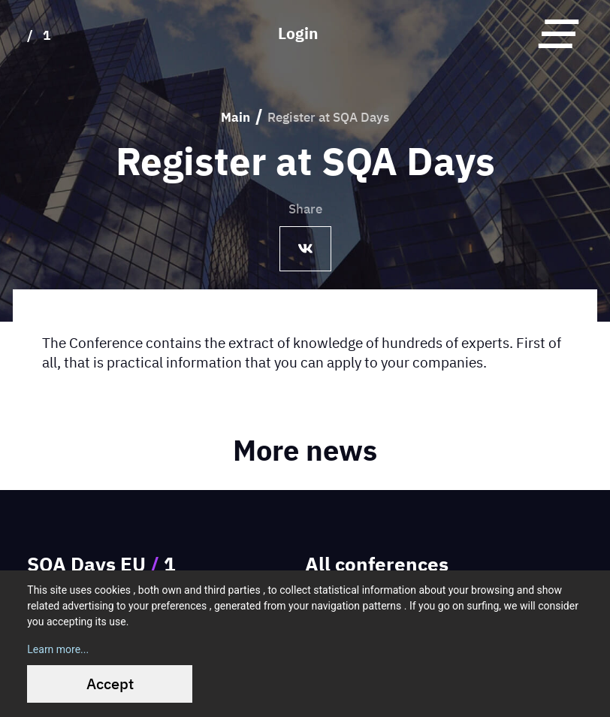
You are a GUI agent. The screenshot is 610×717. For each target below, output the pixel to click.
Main (235, 117)
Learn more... (58, 649)
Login (298, 33)
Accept (110, 683)
